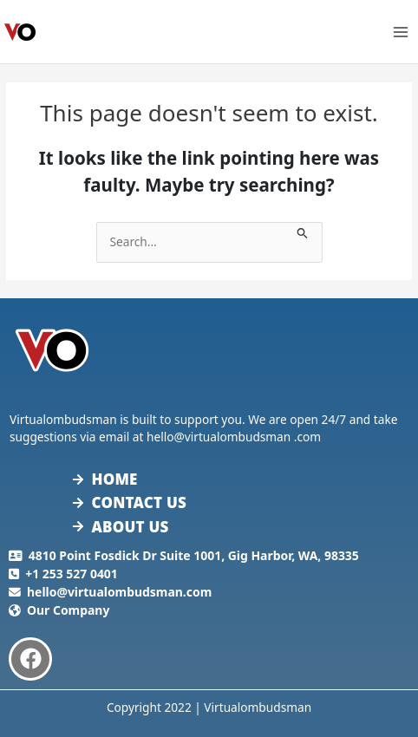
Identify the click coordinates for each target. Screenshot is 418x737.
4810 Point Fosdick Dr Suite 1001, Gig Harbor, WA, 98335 (194, 555)
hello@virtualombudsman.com (119, 592)
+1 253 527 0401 (71, 573)
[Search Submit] (303, 231)
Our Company (68, 610)
